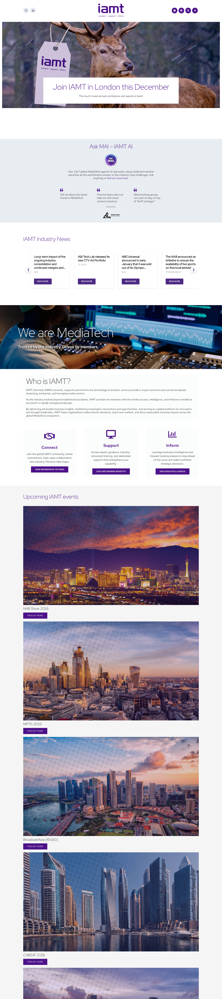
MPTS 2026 (32, 724)
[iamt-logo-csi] (111, 4)
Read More (42, 281)
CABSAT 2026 (34, 955)
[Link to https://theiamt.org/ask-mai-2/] (174, 10)
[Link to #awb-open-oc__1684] (195, 10)
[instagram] (26, 10)
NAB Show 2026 (36, 608)
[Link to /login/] (181, 10)
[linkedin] (33, 10)
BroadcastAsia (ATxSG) (40, 839)
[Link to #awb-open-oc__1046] (188, 10)
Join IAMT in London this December (111, 87)
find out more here (117, 178)
